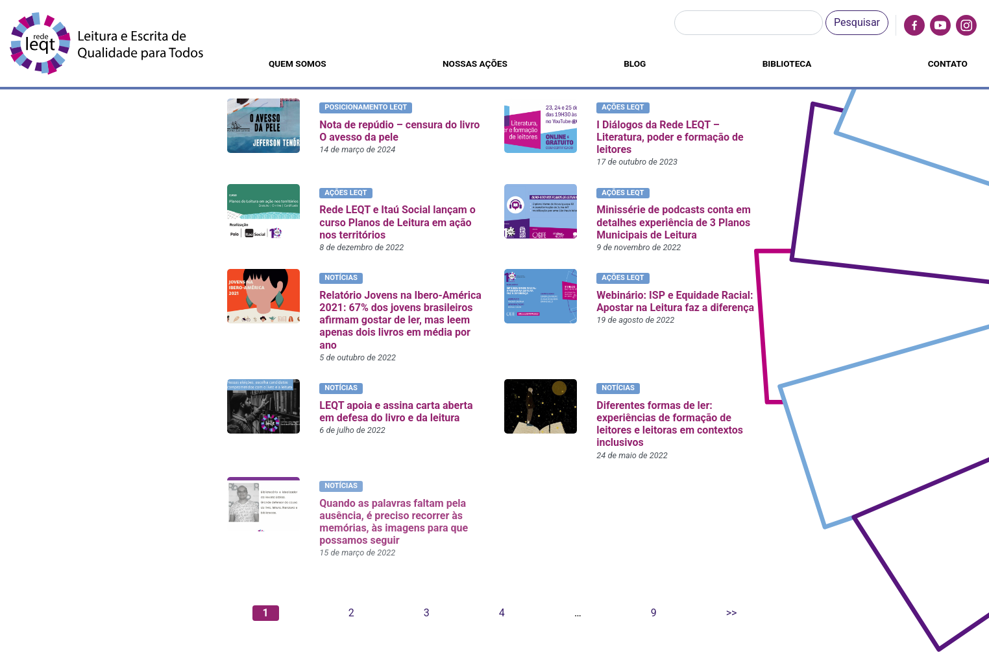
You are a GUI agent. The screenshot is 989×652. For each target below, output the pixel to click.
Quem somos (297, 63)
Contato (948, 63)
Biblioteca (787, 63)
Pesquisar (857, 22)
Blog (635, 63)
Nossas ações (475, 63)
